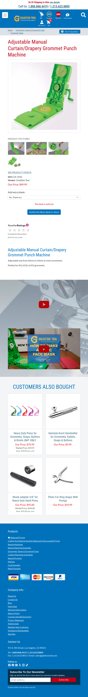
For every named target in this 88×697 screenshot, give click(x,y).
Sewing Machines (15, 544)
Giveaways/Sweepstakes (18, 630)
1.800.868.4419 (38, 6)
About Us (12, 596)
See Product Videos (19, 172)
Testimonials (13, 623)
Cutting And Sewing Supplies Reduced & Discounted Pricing (34, 541)
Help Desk (12, 606)
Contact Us (13, 599)
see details (55, 2)
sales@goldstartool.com (46, 655)
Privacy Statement (16, 620)
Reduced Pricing (16, 537)
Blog (10, 603)
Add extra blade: (16, 192)
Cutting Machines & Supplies (20, 555)
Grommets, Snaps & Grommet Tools (23, 551)
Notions (11, 561)
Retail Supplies (14, 568)
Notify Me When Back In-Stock (44, 212)
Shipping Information (17, 610)
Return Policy (14, 613)
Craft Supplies (14, 565)
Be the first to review (15, 237)
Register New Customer (18, 627)
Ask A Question (69, 31)
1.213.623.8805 (60, 6)
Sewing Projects (15, 558)
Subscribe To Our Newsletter (27, 672)
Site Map (11, 634)
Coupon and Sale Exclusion (19, 617)
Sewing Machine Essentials (19, 548)
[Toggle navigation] (5, 15)
